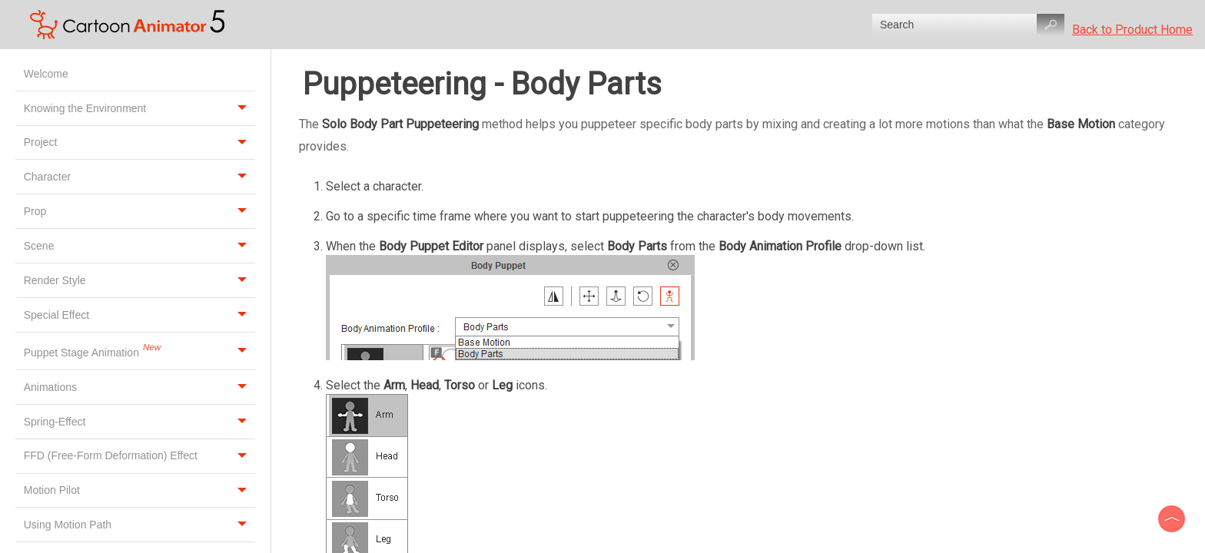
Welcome (47, 74)
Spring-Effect (139, 422)
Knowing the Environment (139, 108)
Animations (139, 387)
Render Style (139, 280)
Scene (139, 246)
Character (139, 177)
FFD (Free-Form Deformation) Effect (139, 456)
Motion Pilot (139, 491)
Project (139, 143)
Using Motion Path (139, 524)
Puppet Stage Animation (139, 351)
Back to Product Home (1132, 29)
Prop (139, 211)
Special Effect (139, 315)
